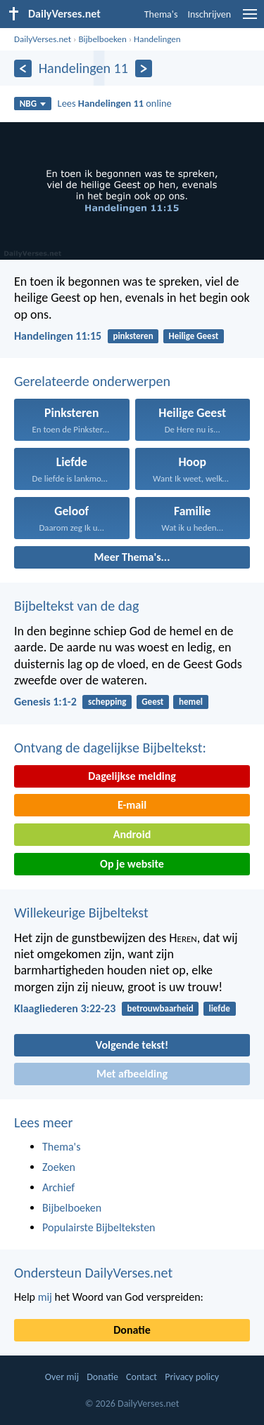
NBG (33, 103)
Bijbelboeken (102, 39)
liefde (219, 1008)
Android (132, 834)
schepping (107, 701)
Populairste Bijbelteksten (99, 1227)
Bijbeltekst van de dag (76, 605)
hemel (191, 701)
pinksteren (133, 336)
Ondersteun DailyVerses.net (93, 1272)
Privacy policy (192, 1377)
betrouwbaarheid (160, 1008)
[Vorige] (23, 68)
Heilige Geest (193, 336)
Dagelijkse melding (132, 776)
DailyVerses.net (42, 39)
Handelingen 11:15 (57, 336)
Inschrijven (209, 14)
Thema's (161, 14)
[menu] (250, 19)
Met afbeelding (132, 1073)
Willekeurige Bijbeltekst (81, 912)
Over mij (62, 1377)
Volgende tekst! (132, 1045)
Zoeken (58, 1167)
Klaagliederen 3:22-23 (64, 1008)
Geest (152, 701)
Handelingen (157, 39)
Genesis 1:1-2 (45, 701)
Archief (58, 1187)
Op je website (132, 863)
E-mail (132, 804)
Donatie (131, 1330)
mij (45, 1297)
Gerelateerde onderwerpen (92, 381)
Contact (141, 1377)
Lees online (115, 103)
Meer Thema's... (132, 557)
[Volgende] (144, 68)
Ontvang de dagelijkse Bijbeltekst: (110, 747)
